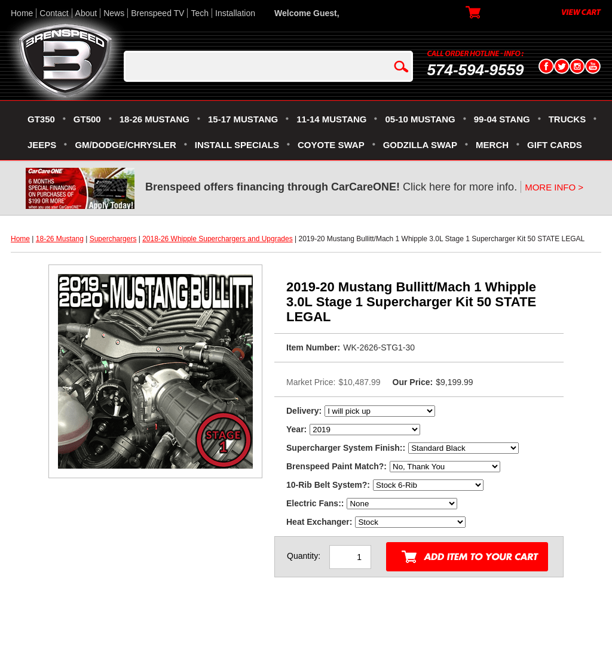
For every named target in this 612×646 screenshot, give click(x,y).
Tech (200, 13)
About (86, 13)
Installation (235, 13)
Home (22, 13)
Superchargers (113, 239)
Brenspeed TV (157, 13)
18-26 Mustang (60, 239)
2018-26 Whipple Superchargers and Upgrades (217, 239)
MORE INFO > (554, 187)
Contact (53, 13)
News (113, 13)
